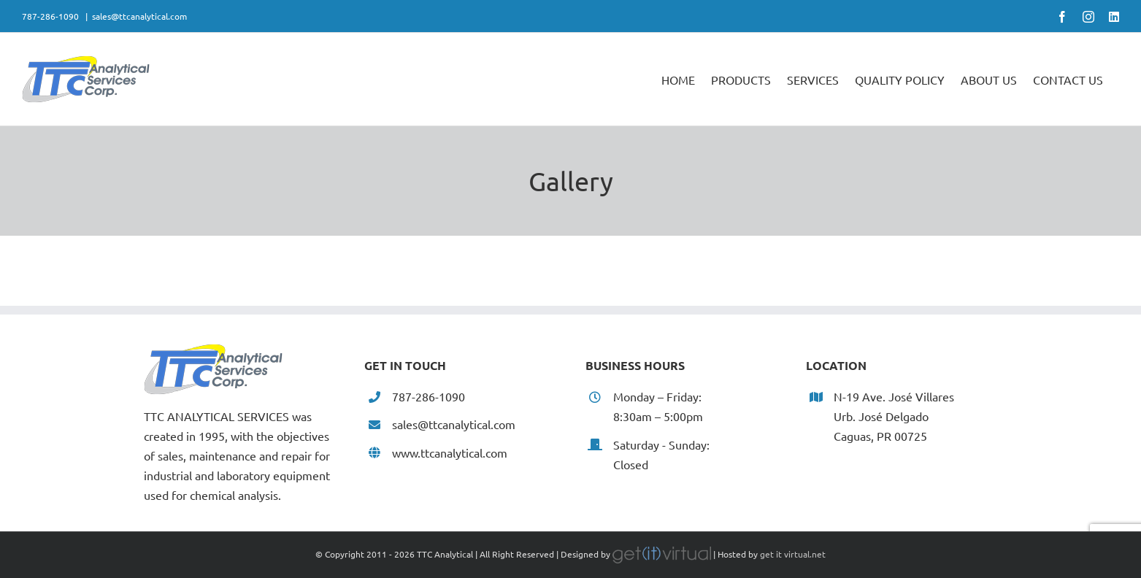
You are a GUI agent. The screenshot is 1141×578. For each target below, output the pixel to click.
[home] (213, 353)
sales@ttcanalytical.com (139, 16)
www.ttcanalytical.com (449, 452)
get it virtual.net (793, 554)
